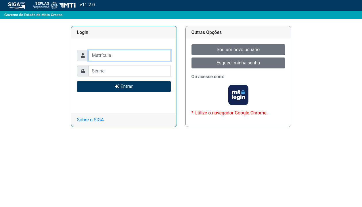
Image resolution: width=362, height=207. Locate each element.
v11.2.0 (47, 5)
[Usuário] (129, 55)
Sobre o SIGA (90, 119)
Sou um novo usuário (238, 49)
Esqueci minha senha (238, 63)
